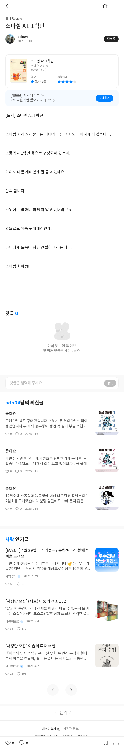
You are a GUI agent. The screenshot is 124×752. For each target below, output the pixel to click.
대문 (105, 5)
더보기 (116, 5)
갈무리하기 (105, 742)
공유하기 (116, 742)
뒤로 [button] (8, 5)
